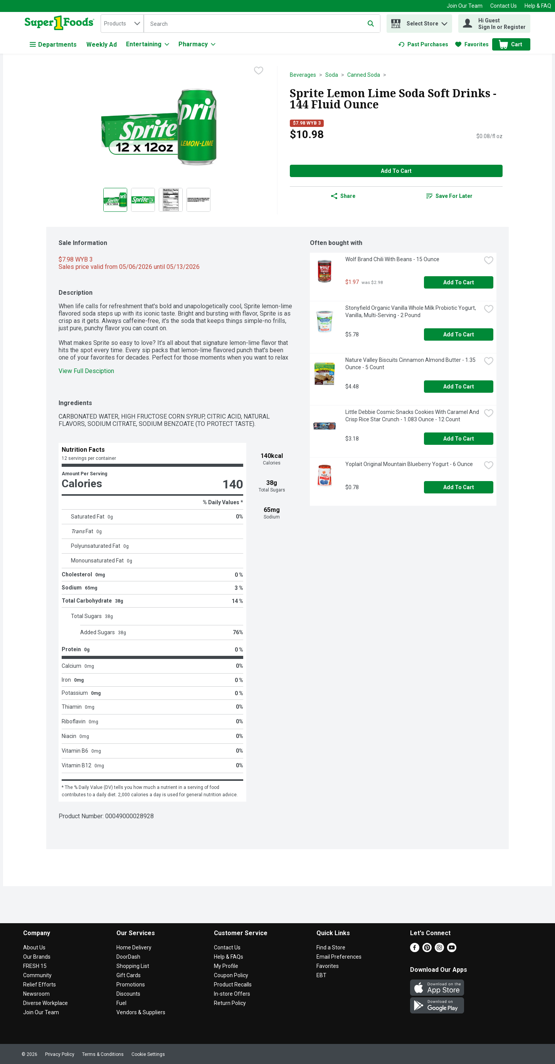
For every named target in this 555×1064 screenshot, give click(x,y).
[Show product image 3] (171, 200)
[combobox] (122, 23)
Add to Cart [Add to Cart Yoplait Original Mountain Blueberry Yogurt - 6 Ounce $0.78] (458, 487)
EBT (321, 975)
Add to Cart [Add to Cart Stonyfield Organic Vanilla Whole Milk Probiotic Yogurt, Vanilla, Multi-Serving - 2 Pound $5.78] (458, 334)
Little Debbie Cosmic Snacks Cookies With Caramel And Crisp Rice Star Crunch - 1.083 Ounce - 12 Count (412, 415)
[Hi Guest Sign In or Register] (494, 23)
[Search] (262, 24)
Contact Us (503, 6)
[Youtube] (451, 950)
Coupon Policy (231, 975)
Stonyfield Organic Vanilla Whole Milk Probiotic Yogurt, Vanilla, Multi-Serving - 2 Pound (411, 311)
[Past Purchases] (423, 44)
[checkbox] (258, 71)
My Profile (226, 966)
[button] (444, 22)
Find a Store (330, 947)
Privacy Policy (59, 1054)
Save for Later (449, 196)
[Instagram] (439, 950)
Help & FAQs (228, 957)
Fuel (121, 1003)
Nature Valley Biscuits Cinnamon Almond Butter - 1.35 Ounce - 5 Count (411, 363)
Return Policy (230, 1003)
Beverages (303, 75)
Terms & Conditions (103, 1054)
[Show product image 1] (115, 200)
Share (343, 196)
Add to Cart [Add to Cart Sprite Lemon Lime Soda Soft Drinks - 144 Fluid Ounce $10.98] (396, 171)
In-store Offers (232, 994)
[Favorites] (472, 44)
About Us (34, 947)
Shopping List (132, 966)
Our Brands (36, 957)
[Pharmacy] (196, 44)
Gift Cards (128, 975)
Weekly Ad (101, 44)
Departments (53, 44)
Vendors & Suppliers (140, 1012)
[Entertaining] (147, 44)
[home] (61, 23)
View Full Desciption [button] (86, 371)
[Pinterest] (427, 950)
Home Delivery (133, 947)
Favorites (327, 966)
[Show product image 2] (143, 200)
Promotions (130, 984)
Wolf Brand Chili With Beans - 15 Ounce (392, 259)
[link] (423, 44)
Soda (331, 75)
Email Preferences (339, 957)
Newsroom (36, 994)
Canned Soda (363, 75)
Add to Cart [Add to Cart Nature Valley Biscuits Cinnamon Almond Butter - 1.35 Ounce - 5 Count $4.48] (458, 386)
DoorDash (128, 957)
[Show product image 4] (198, 200)
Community (37, 975)
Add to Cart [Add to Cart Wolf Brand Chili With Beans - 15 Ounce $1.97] (458, 282)
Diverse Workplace (45, 1003)
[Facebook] (414, 950)
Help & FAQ (538, 6)
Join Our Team (465, 6)
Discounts (128, 994)
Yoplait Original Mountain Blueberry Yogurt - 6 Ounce (409, 464)
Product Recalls (233, 984)
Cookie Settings (148, 1054)
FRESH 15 (35, 966)
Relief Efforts (39, 984)
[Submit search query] (371, 23)
